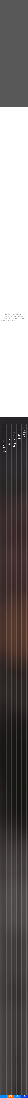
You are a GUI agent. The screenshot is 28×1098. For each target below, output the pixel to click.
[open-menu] (12, 2)
